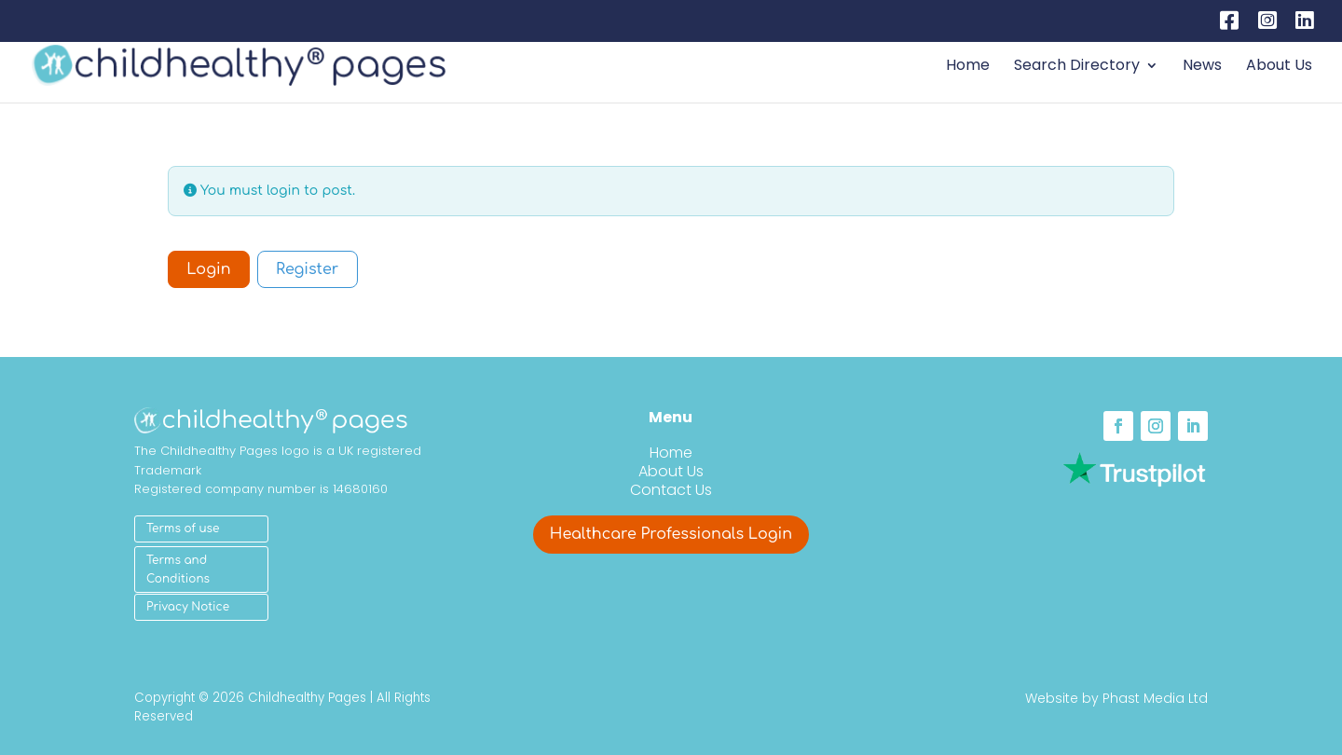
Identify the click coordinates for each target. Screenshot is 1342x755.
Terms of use (182, 528)
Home (968, 67)
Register (307, 269)
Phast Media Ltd (1155, 698)
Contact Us (671, 490)
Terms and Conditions (178, 569)
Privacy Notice (187, 606)
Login (208, 269)
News (1202, 67)
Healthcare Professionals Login (671, 534)
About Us (1279, 67)
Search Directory (1077, 67)
